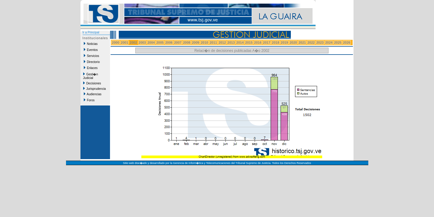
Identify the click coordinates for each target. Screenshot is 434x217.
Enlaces (91, 68)
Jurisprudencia (94, 88)
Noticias (91, 44)
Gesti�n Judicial (90, 76)
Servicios (91, 56)
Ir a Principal (91, 32)
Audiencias (93, 94)
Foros (89, 100)
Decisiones (92, 83)
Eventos (91, 50)
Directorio (92, 62)
